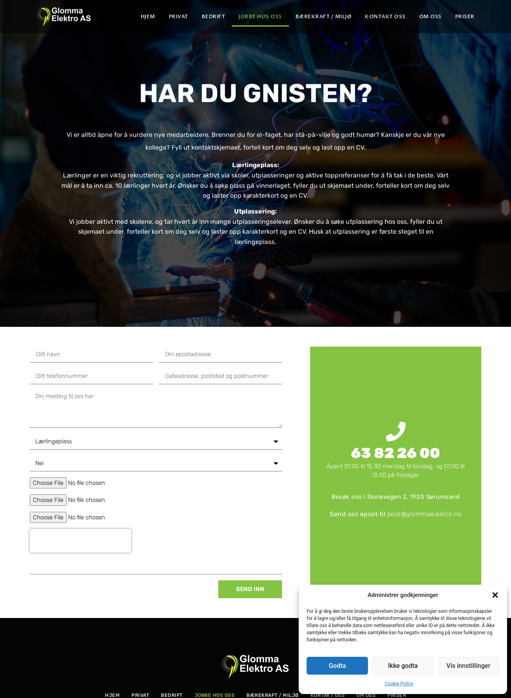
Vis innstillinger (468, 665)
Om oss (430, 16)
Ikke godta (403, 665)
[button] (495, 595)
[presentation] (80, 541)
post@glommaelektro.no (424, 514)
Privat (178, 16)
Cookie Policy (399, 684)
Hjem (148, 16)
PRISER (465, 16)
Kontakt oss (385, 16)
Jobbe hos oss (260, 16)
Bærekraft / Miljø (324, 16)
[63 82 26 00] (396, 431)
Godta (337, 665)
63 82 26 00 (395, 453)
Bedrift (213, 16)
